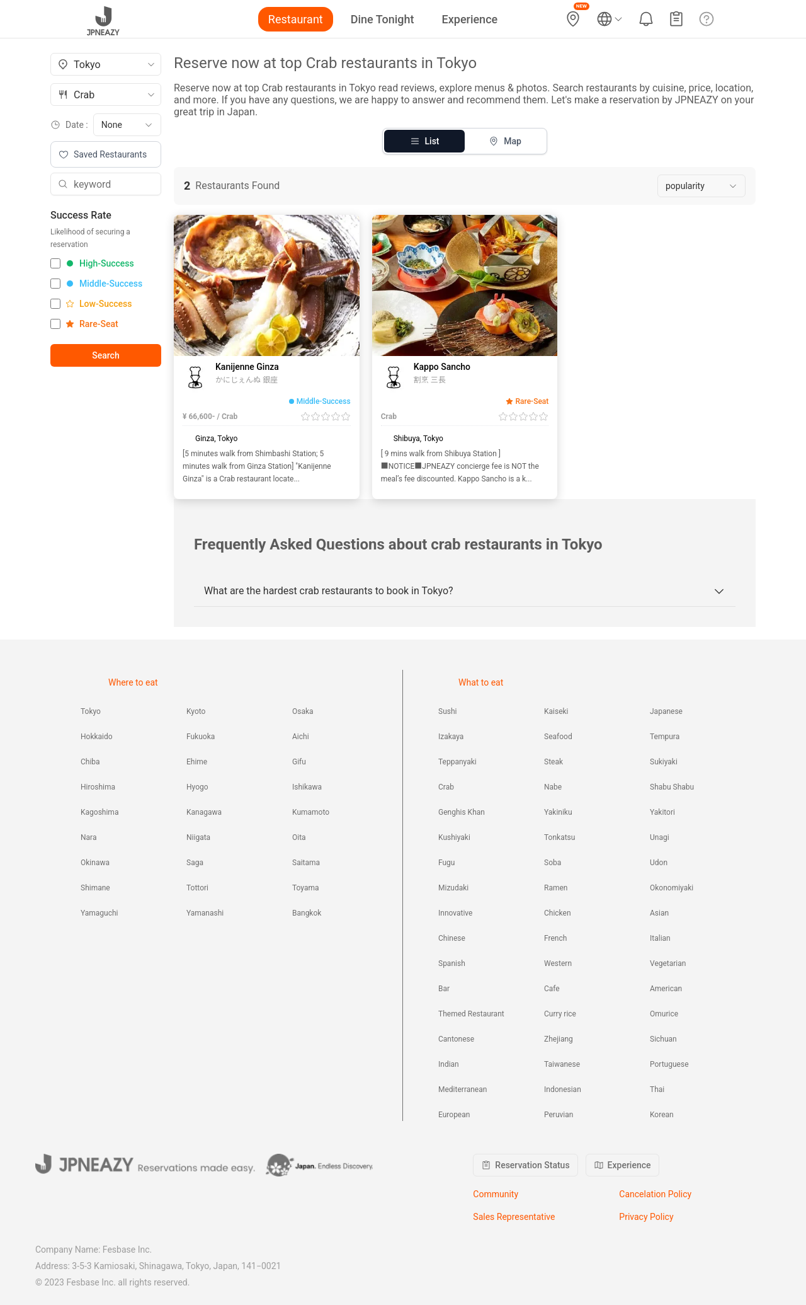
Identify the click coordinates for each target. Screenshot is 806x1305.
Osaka (303, 711)
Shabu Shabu (672, 787)
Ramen (555, 887)
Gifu (299, 761)
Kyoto (195, 711)
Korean (662, 1114)
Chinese (451, 938)
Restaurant (295, 19)
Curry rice (560, 1013)
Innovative (455, 913)
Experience (470, 19)
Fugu (446, 862)
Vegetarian (668, 963)
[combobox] (105, 64)
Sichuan (663, 1039)
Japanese (666, 711)
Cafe (552, 988)
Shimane (95, 887)
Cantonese (456, 1039)
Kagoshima (99, 812)
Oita (299, 837)
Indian (448, 1064)
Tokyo (91, 711)
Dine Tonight (382, 19)
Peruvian (558, 1114)
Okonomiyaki (671, 887)
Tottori (197, 887)
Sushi (447, 711)
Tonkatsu (559, 837)
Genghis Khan (461, 812)
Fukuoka (200, 736)
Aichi (300, 736)
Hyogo (197, 787)
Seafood (558, 736)
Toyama (305, 887)
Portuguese (669, 1064)
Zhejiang (558, 1039)
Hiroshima (98, 787)
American (666, 988)
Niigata (198, 837)
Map (505, 141)
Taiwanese (562, 1064)
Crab (446, 787)
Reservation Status (525, 1165)
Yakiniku (558, 812)
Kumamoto (310, 812)
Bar (444, 988)
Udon (658, 862)
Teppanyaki (457, 761)
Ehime (196, 761)
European (454, 1114)
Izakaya (450, 736)
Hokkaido (97, 736)
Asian (659, 913)
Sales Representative (514, 1217)
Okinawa (95, 862)
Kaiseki (556, 711)
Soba (552, 862)
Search (105, 355)
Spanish (451, 963)
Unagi (659, 837)
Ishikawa (307, 787)
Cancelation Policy (655, 1194)
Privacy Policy (646, 1217)
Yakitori (662, 812)
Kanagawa (204, 812)
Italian (660, 938)
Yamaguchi (99, 913)
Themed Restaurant (471, 1013)
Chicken (557, 913)
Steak (553, 761)
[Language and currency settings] (609, 19)
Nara (88, 837)
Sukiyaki (664, 761)
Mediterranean (462, 1089)
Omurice (664, 1013)
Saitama (306, 862)
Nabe (553, 787)
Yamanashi (205, 913)
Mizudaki (453, 887)
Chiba (90, 761)
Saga (194, 862)
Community (495, 1194)
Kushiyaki (454, 837)
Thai (657, 1089)
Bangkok (306, 913)
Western (558, 963)
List (425, 141)
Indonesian (562, 1089)
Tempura (664, 736)
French (555, 938)
